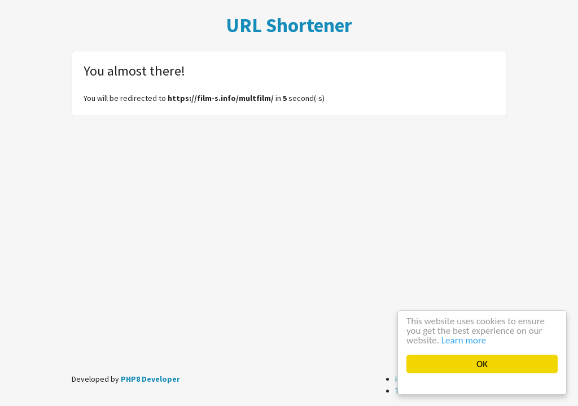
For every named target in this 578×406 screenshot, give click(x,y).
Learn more (463, 340)
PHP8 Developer (150, 379)
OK (482, 364)
